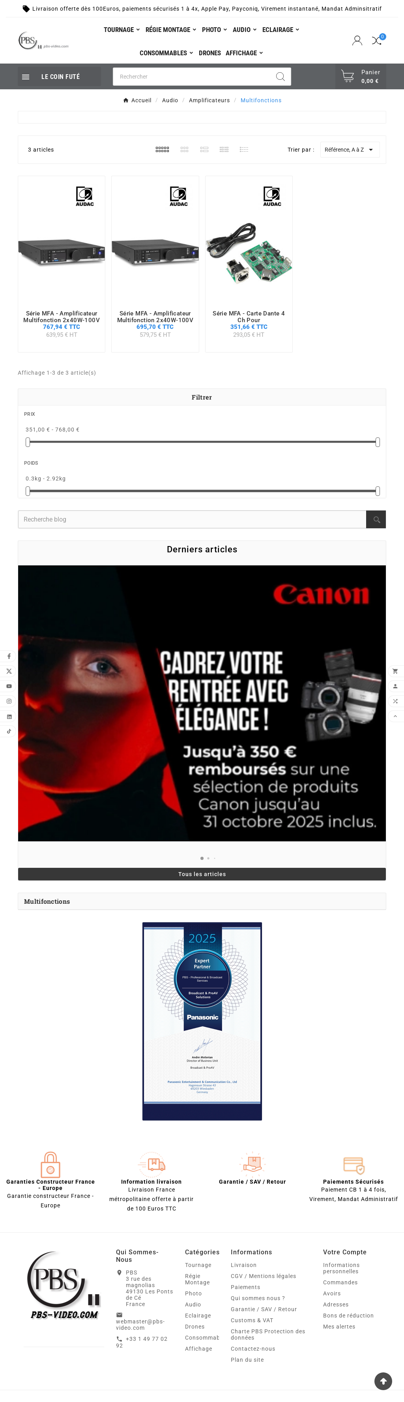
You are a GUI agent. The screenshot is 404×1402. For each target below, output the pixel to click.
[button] (202, 858)
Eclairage (198, 1315)
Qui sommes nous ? (258, 1298)
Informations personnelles (341, 1268)
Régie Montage (197, 1279)
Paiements (245, 1287)
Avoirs (332, 1293)
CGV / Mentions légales (263, 1276)
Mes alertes (339, 1326)
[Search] (280, 76)
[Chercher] (192, 76)
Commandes (340, 1282)
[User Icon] (358, 41)
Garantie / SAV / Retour (264, 1309)
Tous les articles (202, 874)
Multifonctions (47, 901)
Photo (193, 1293)
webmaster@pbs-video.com (140, 1324)
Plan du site (247, 1360)
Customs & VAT (252, 1320)
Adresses (336, 1304)
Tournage (198, 1265)
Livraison (244, 1265)
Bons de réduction (348, 1315)
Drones (195, 1326)
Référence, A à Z (350, 149)
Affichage (198, 1349)
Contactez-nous (253, 1349)
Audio (193, 1304)
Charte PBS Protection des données (268, 1334)
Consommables (206, 1337)
